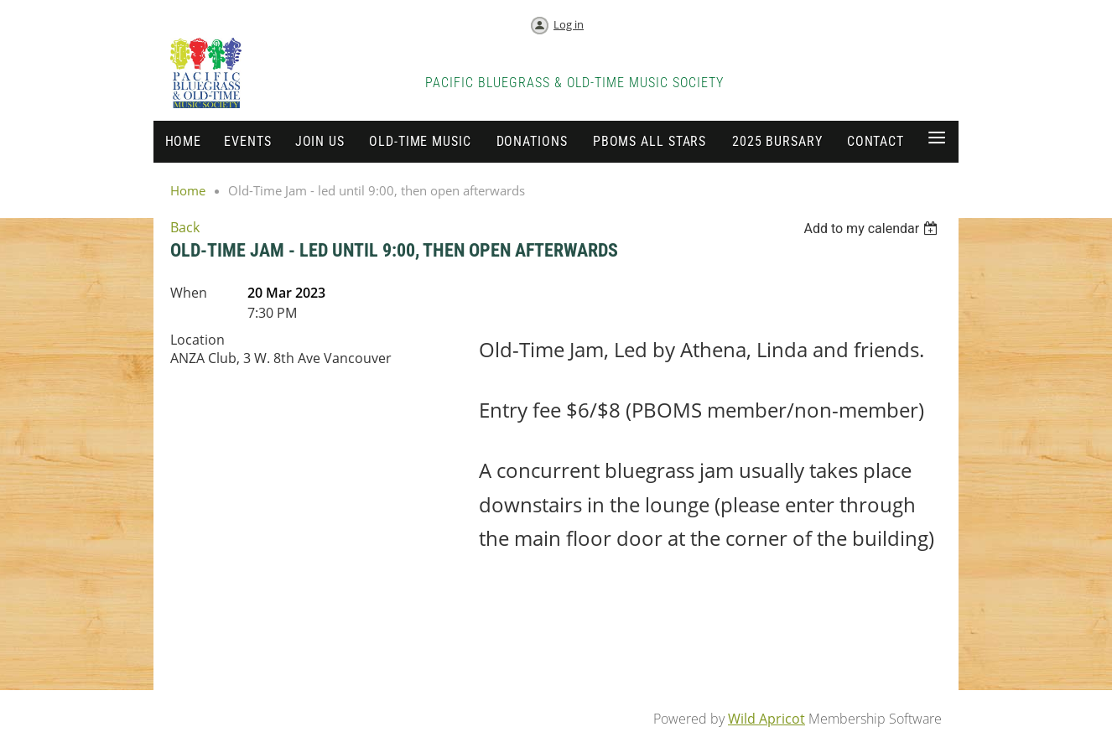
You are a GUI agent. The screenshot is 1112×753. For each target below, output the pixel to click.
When (188, 292)
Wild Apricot (766, 718)
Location (197, 339)
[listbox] (872, 228)
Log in (568, 24)
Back (185, 227)
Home (187, 190)
